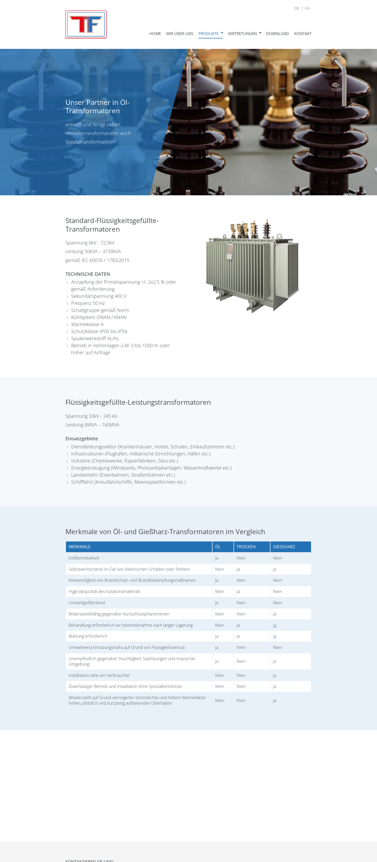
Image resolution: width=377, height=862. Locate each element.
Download (277, 33)
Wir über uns (179, 33)
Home (155, 33)
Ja (274, 625)
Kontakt (303, 33)
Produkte (208, 33)
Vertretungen (242, 33)
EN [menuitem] (307, 8)
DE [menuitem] (297, 8)
